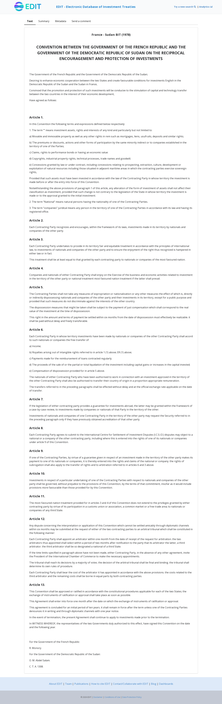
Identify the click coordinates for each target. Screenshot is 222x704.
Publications (81, 683)
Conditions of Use (112, 697)
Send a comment (81, 21)
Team (68, 683)
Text (30, 21)
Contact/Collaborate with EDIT (130, 683)
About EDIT (55, 683)
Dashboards (166, 683)
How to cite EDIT (100, 683)
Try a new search (185, 6)
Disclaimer (98, 697)
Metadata (60, 21)
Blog (153, 683)
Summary (43, 21)
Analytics (206, 6)
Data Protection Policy (132, 697)
